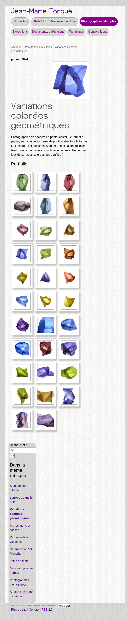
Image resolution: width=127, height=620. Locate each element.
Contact (34, 609)
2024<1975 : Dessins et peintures (54, 21)
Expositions (20, 31)
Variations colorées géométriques (19, 514)
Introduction (20, 21)
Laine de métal (19, 561)
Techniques (76, 31)
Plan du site (19, 609)
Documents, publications (48, 31)
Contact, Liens (97, 31)
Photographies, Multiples (98, 21)
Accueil (15, 47)
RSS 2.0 (47, 609)
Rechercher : (18, 445)
